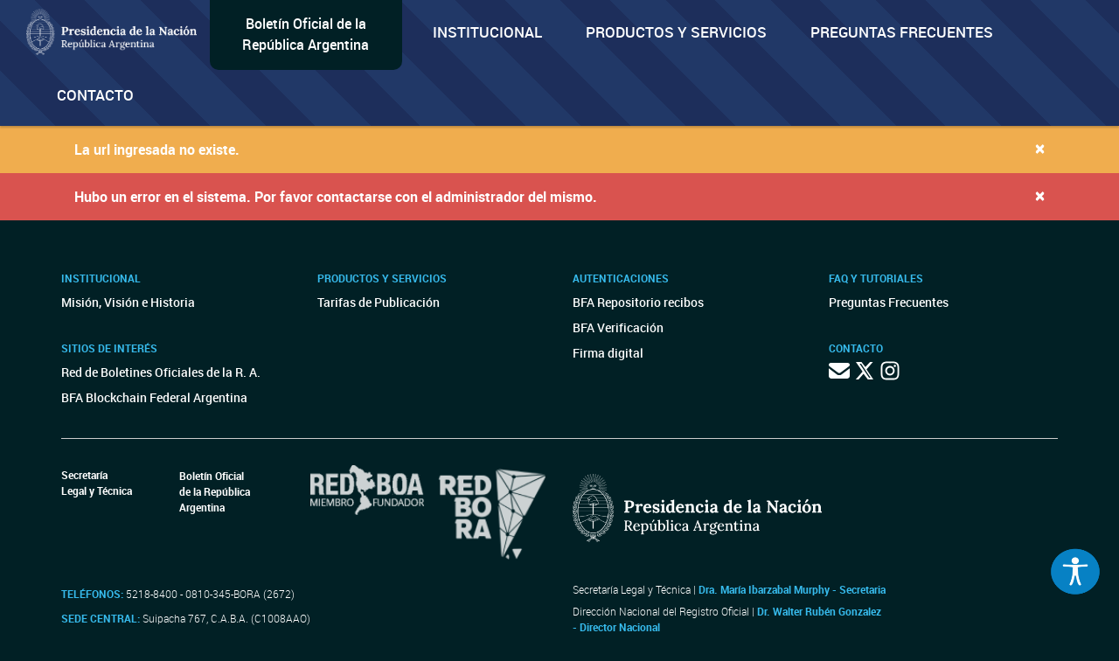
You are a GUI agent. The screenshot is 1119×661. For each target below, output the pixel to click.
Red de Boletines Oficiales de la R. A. (161, 372)
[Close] (1040, 148)
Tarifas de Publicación (378, 302)
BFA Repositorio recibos (638, 302)
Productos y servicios (676, 32)
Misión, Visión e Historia (128, 302)
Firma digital (608, 352)
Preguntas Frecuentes (901, 32)
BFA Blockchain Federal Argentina (154, 397)
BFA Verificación (618, 327)
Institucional (487, 32)
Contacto (95, 95)
